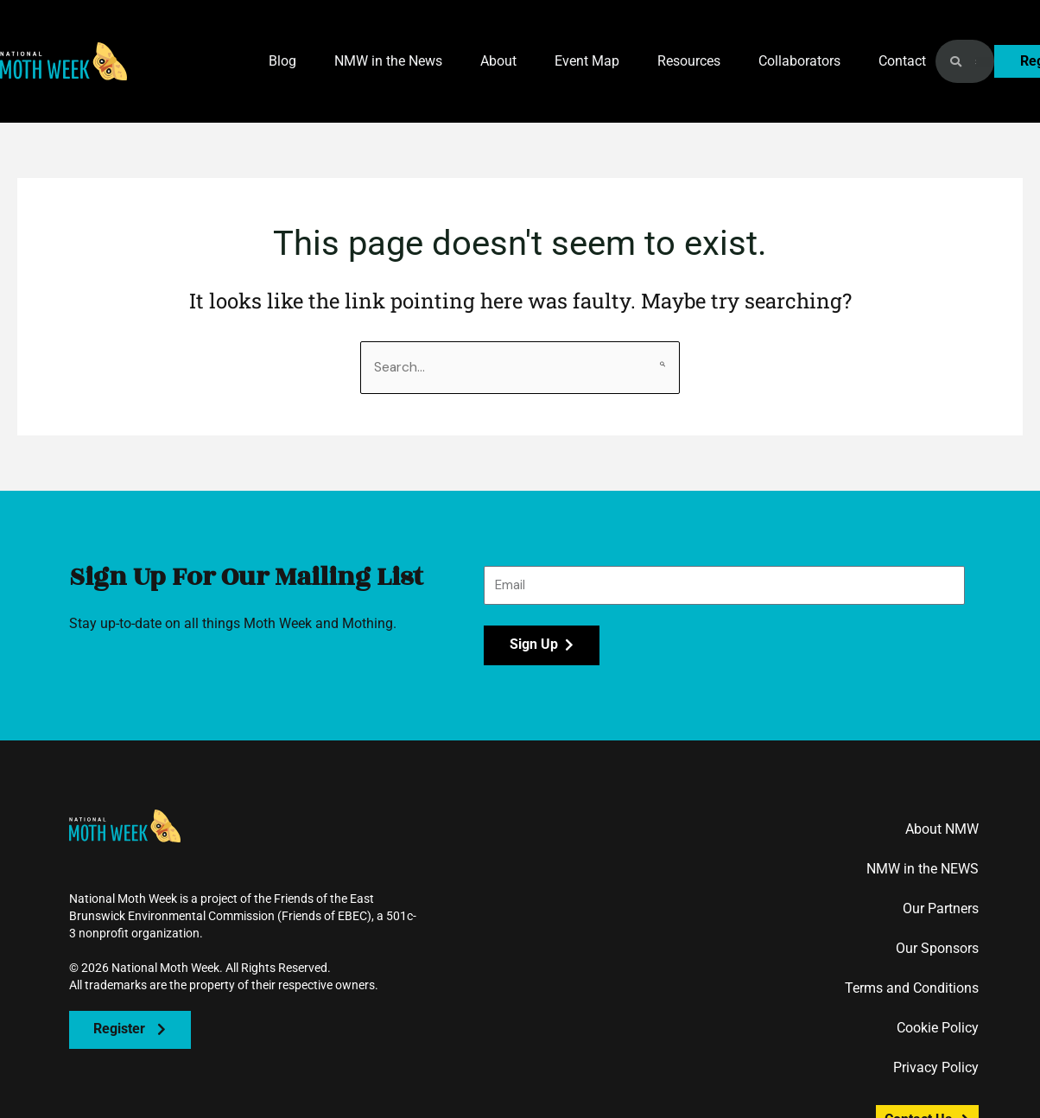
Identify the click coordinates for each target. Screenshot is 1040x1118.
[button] (63, 61)
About (498, 61)
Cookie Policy (938, 1028)
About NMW (942, 830)
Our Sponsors (937, 949)
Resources (688, 61)
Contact (902, 61)
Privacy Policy (936, 1068)
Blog (282, 61)
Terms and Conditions (912, 989)
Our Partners (941, 909)
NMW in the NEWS (922, 869)
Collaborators (799, 61)
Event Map (587, 61)
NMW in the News (388, 61)
